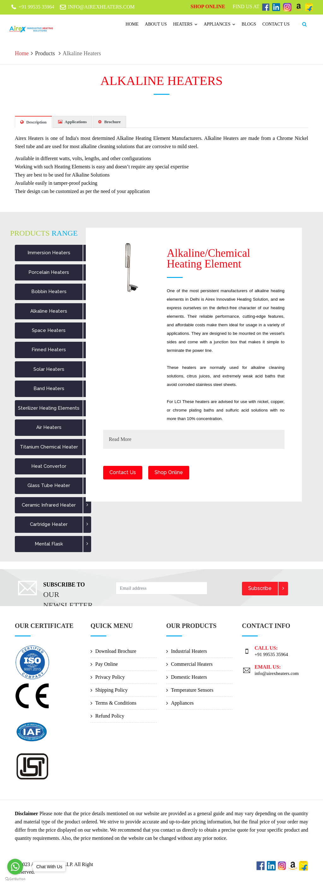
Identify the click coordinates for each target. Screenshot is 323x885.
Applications (72, 121)
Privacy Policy (110, 676)
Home (132, 24)
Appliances (219, 24)
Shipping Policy (111, 689)
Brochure (109, 121)
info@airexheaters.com (277, 673)
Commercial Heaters (192, 663)
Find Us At (247, 6)
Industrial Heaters (189, 650)
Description (33, 121)
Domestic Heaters (189, 676)
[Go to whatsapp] (15, 867)
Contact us (276, 24)
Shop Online (208, 6)
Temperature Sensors (192, 689)
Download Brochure (115, 650)
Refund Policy (109, 715)
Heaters (185, 24)
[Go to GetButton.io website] (15, 879)
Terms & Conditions (115, 702)
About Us (156, 24)
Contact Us (122, 472)
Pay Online (106, 663)
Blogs (249, 24)
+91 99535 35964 (271, 654)
